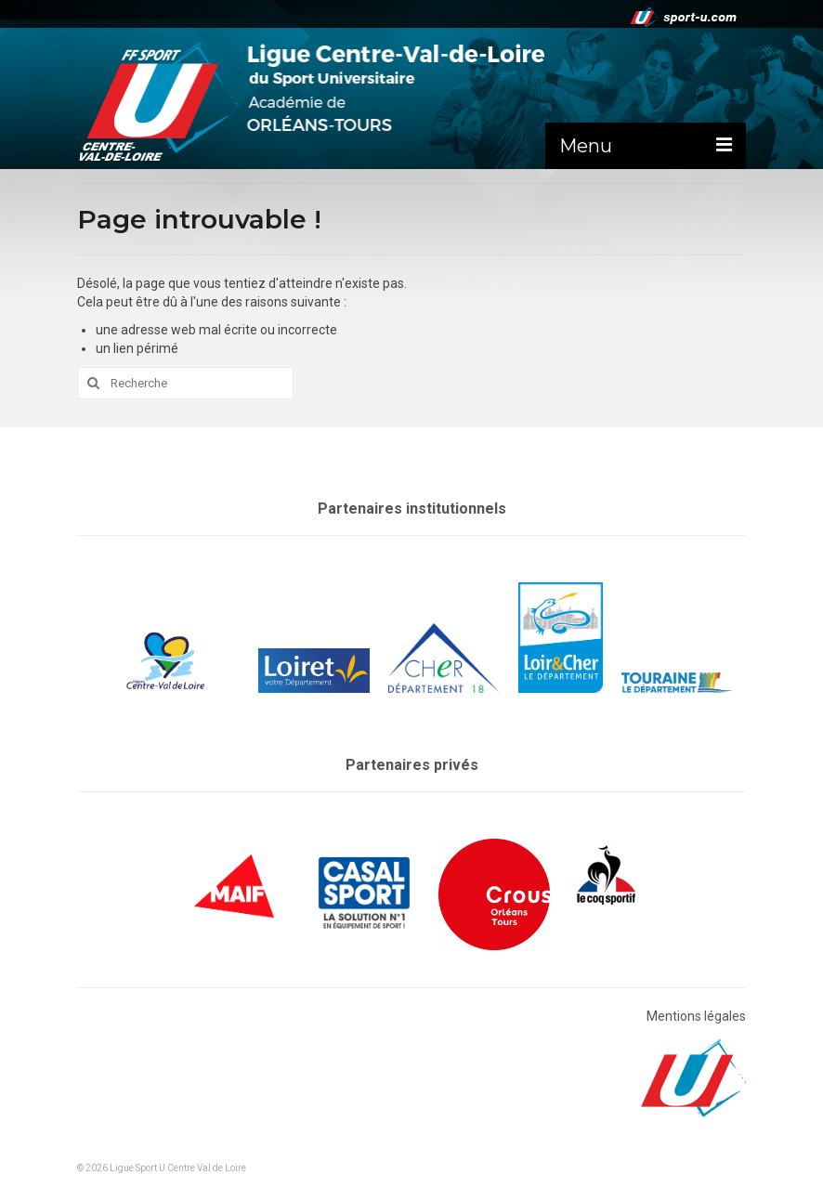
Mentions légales (696, 1016)
